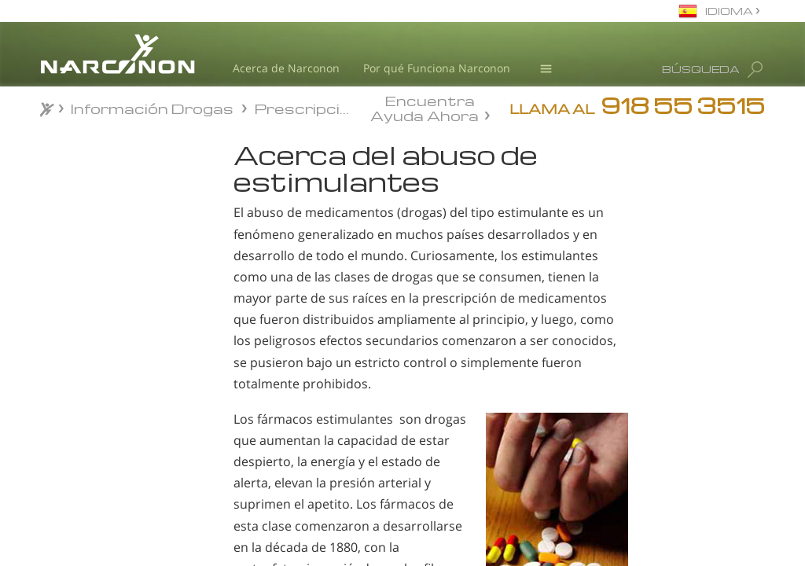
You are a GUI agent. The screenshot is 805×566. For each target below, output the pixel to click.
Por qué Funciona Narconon (436, 68)
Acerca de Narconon (286, 68)
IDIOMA (730, 10)
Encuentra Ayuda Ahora (424, 107)
